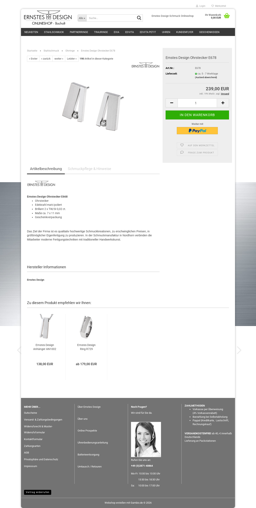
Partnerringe (79, 32)
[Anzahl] (197, 102)
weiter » (58, 58)
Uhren (166, 32)
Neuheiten (31, 32)
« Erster (33, 58)
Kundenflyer (184, 32)
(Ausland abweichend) (206, 77)
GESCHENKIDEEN (209, 32)
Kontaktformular (33, 439)
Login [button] (200, 6)
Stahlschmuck (54, 32)
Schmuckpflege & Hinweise (89, 169)
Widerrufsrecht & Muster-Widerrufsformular (38, 429)
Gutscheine (30, 412)
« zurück (46, 58)
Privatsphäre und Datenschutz (41, 459)
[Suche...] (82, 18)
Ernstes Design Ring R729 (86, 347)
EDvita (129, 32)
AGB (26, 452)
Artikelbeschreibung (46, 169)
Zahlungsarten (32, 445)
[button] (172, 102)
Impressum (30, 466)
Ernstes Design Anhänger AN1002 (44, 347)
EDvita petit (148, 32)
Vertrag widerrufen (37, 492)
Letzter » (72, 58)
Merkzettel (218, 6)
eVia (116, 32)
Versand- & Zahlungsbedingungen (43, 419)
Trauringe (101, 32)
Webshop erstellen (115, 502)
